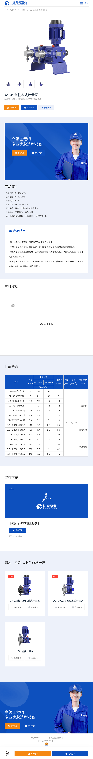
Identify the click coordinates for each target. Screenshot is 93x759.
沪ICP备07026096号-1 (46, 741)
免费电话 (11, 107)
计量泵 (23, 10)
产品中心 (13, 10)
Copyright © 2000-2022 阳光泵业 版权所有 (46, 738)
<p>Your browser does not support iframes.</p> (46, 319)
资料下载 (46, 107)
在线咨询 (29, 107)
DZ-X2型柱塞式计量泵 (38, 10)
